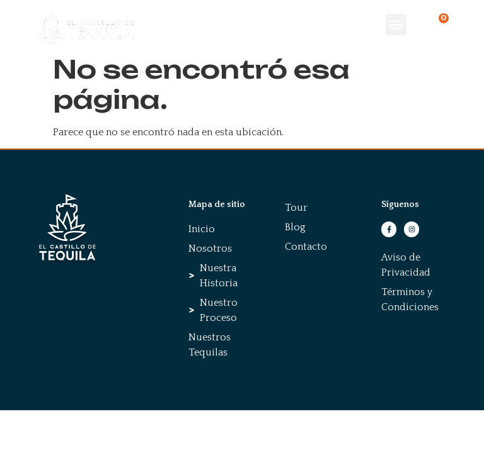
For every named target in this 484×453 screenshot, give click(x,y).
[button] (396, 24)
